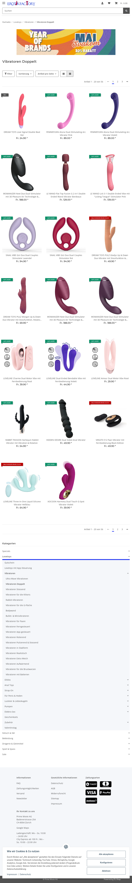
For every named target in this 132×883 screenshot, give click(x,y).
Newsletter (22, 798)
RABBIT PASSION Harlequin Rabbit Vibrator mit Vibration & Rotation (22, 441)
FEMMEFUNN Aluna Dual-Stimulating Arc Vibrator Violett (110, 133)
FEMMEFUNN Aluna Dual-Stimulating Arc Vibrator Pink (66, 133)
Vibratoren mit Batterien (17, 674)
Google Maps (23, 827)
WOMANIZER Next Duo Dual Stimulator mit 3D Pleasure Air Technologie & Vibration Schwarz (22, 195)
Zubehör (9, 722)
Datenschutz (57, 783)
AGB (53, 788)
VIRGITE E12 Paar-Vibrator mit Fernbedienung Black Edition (110, 441)
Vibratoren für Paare (15, 621)
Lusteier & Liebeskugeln (16, 701)
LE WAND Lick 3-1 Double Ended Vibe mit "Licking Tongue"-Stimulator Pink (110, 195)
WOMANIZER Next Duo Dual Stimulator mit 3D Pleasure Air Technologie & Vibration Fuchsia (66, 318)
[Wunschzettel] (109, 3)
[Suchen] (62, 11)
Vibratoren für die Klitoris (18, 594)
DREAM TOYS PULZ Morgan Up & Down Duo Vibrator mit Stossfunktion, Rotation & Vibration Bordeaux (22, 318)
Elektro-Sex (10, 711)
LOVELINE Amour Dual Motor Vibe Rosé (110, 378)
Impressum (56, 803)
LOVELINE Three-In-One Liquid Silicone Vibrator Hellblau (22, 503)
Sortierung (24, 73)
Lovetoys (6, 556)
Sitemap (55, 798)
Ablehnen (106, 871)
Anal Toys (9, 685)
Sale (4, 754)
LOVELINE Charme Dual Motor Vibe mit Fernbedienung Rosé (22, 380)
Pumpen (9, 706)
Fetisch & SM (8, 733)
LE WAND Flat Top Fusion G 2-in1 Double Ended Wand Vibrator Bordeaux (65, 195)
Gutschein (9, 562)
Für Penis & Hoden (13, 695)
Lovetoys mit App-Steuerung (18, 568)
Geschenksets (11, 717)
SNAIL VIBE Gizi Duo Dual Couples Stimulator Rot (66, 257)
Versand (20, 793)
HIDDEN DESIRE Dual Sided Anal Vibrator (66, 440)
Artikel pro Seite (46, 73)
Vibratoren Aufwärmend (17, 663)
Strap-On (9, 690)
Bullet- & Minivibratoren (17, 616)
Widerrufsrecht (58, 793)
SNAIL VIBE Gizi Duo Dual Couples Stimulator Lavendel (22, 257)
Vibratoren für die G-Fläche (19, 605)
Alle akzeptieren (106, 854)
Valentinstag (11, 727)
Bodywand (11, 610)
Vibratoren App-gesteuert (18, 631)
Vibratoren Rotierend (16, 637)
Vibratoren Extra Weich (17, 658)
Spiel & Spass (8, 749)
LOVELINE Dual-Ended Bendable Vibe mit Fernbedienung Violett (66, 380)
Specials (6, 551)
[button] (102, 3)
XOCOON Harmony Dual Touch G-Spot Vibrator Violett (66, 503)
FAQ (18, 783)
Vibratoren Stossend (15, 589)
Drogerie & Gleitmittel (12, 743)
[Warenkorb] (121, 3)
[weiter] (127, 81)
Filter (8, 73)
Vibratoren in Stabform (17, 647)
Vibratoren (10, 573)
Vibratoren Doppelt (15, 584)
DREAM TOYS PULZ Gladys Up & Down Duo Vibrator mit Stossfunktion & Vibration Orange (110, 257)
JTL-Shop (117, 879)
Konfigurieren (106, 862)
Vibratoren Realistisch (16, 653)
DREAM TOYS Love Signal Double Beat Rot (22, 133)
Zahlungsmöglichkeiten (28, 788)
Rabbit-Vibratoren (14, 600)
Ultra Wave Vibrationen (17, 578)
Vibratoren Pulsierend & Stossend (22, 642)
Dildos (8, 679)
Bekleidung (7, 738)
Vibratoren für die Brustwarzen (21, 669)
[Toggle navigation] (3, 2)
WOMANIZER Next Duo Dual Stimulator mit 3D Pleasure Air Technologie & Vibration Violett (110, 318)
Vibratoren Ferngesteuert (18, 626)
